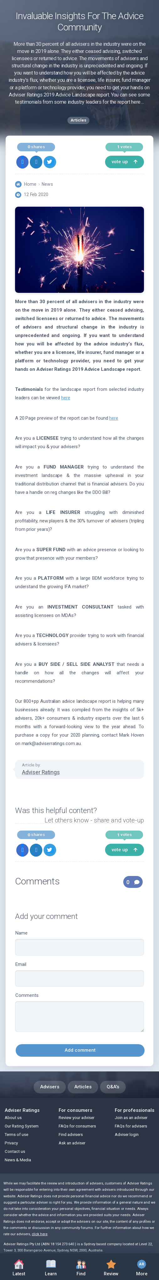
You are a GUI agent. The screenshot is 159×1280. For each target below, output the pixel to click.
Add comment (80, 1050)
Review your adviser (76, 1117)
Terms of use (16, 1134)
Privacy (11, 1143)
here (65, 398)
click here (39, 1234)
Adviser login (127, 1134)
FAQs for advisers (131, 1126)
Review (111, 1266)
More (141, 1266)
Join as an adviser (131, 1117)
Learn (51, 1266)
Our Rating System (22, 1126)
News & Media (18, 1160)
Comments (79, 1012)
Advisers (49, 1087)
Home (30, 184)
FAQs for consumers (77, 1126)
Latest (19, 1268)
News (47, 184)
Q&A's (113, 1087)
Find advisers (71, 1134)
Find (81, 1266)
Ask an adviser (72, 1143)
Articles (83, 1087)
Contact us (15, 1151)
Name (79, 943)
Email (79, 974)
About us (13, 1117)
